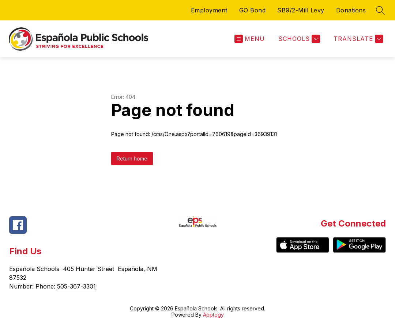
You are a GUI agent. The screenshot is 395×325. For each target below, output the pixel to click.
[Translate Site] (357, 38)
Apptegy (213, 315)
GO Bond (252, 10)
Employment (209, 10)
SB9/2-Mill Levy (300, 10)
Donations (351, 10)
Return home (132, 158)
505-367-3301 (76, 286)
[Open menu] (249, 38)
